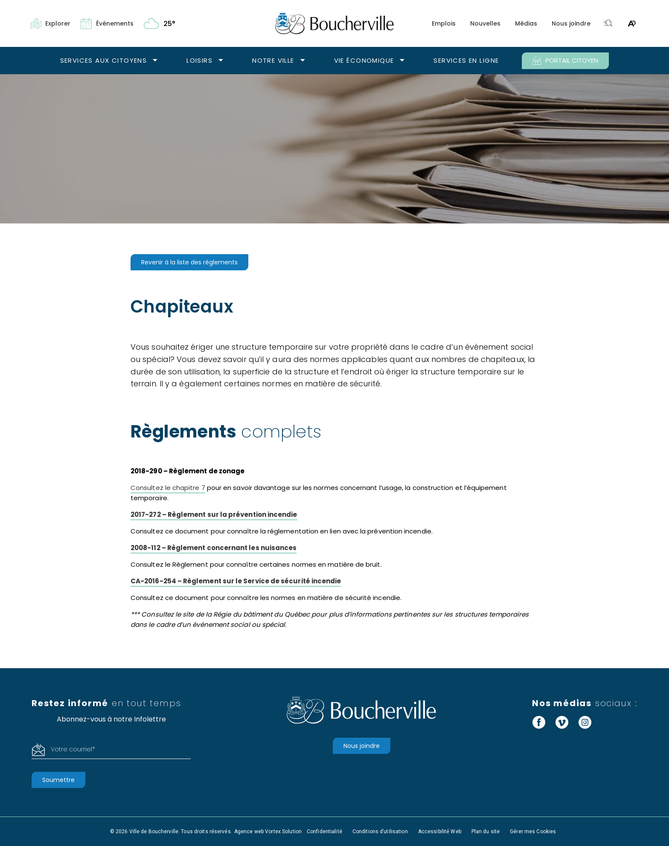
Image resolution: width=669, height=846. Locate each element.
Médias (526, 23)
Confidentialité (324, 831)
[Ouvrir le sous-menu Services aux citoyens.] (155, 61)
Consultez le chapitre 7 (168, 487)
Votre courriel (73, 749)
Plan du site (485, 831)
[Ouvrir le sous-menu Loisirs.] (220, 61)
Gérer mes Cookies (533, 831)
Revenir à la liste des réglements (189, 262)
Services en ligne (466, 60)
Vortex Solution (283, 831)
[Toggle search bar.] (608, 23)
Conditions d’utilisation (380, 831)
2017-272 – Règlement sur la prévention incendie (214, 514)
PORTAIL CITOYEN (565, 60)
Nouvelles (485, 23)
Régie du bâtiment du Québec (261, 614)
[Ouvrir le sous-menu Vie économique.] (402, 61)
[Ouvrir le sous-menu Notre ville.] (302, 61)
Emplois (444, 23)
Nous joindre (571, 23)
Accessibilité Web (439, 831)
